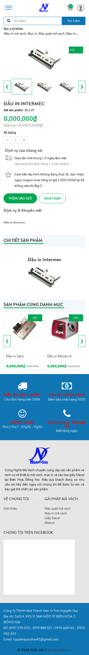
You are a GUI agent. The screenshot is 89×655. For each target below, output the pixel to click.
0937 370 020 (20, 628)
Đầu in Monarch (59, 356)
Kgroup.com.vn (58, 649)
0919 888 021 (43, 628)
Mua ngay (52, 198)
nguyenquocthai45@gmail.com (36, 639)
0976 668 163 (65, 628)
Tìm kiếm (73, 21)
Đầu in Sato (15, 356)
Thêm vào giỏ (20, 198)
